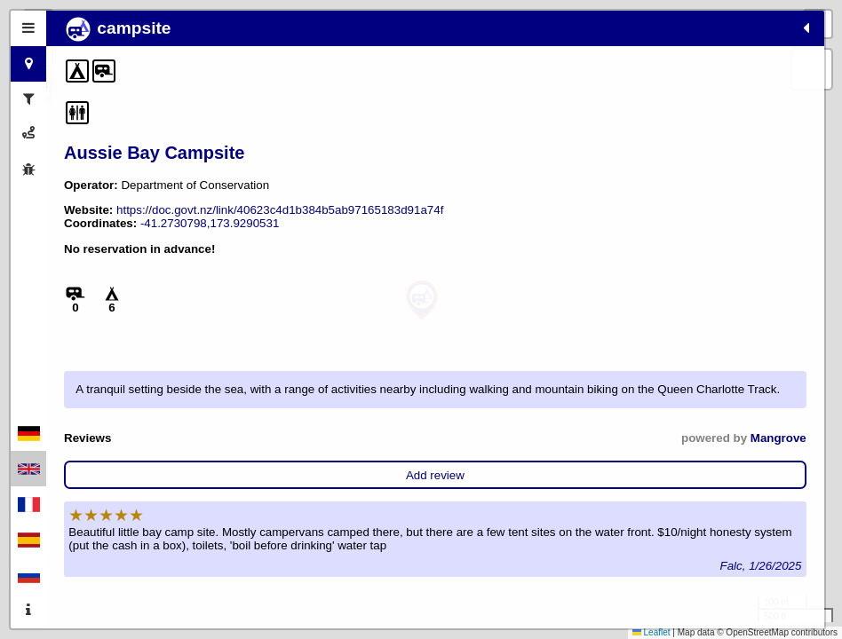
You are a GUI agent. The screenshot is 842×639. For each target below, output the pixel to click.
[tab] (28, 28)
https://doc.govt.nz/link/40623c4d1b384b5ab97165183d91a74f (227, 236)
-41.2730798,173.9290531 (133, 263)
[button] (422, 300)
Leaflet (651, 632)
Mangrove (236, 531)
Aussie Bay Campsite (154, 152)
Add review (164, 568)
